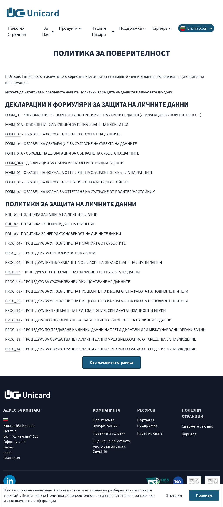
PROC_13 (12, 339)
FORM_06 (13, 182)
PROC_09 (12, 300)
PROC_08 (12, 291)
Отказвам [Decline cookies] (174, 495)
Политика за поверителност (106, 422)
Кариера (161, 28)
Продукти (70, 28)
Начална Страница (17, 31)
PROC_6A (12, 271)
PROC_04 (12, 243)
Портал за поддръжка (147, 422)
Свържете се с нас (197, 426)
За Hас (48, 31)
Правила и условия (109, 433)
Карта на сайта (150, 433)
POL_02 (11, 223)
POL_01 (11, 214)
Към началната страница (111, 362)
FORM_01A (14, 124)
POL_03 (11, 233)
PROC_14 (12, 348)
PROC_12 (12, 329)
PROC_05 (12, 252)
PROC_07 (12, 281)
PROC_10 (12, 310)
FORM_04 (13, 143)
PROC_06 (12, 262)
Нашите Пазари (102, 31)
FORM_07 (13, 191)
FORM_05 (13, 172)
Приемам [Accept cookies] (204, 495)
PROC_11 (12, 319)
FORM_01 (13, 114)
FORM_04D (14, 162)
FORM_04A (14, 153)
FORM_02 (13, 133)
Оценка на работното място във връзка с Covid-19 (111, 446)
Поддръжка (132, 28)
